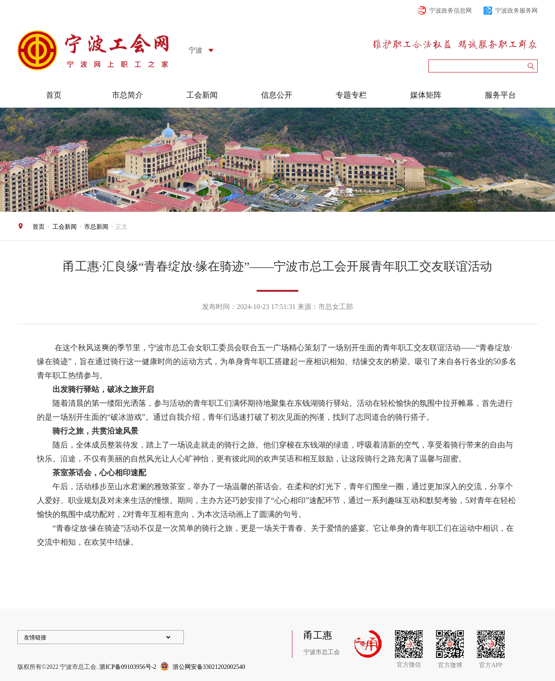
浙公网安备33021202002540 (209, 667)
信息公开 (276, 95)
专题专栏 (351, 95)
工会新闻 (202, 95)
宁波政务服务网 (516, 10)
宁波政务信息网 (450, 10)
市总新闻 (96, 227)
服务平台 (500, 95)
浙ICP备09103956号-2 (127, 667)
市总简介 (127, 95)
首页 (54, 95)
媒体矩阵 (425, 95)
